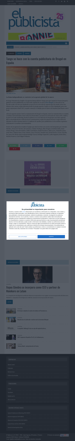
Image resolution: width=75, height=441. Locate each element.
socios (23, 211)
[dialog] (38, 220)
